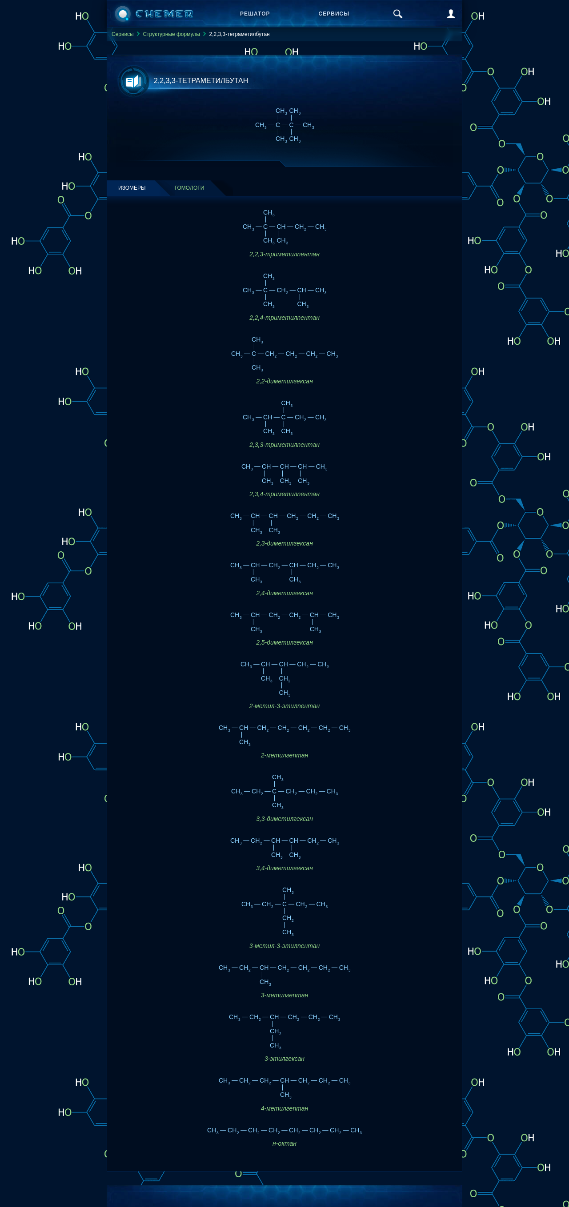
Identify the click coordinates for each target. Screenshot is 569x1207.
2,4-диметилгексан (284, 593)
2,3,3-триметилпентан (284, 444)
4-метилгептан (284, 1108)
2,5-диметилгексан (284, 642)
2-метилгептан (284, 755)
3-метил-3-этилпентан (284, 945)
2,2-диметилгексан (284, 381)
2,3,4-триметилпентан (284, 494)
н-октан (284, 1143)
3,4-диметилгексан (284, 868)
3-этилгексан (284, 1058)
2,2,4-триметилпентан (284, 317)
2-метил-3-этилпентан (284, 705)
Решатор (255, 14)
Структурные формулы (171, 34)
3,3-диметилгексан (284, 818)
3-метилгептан (284, 995)
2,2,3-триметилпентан (284, 254)
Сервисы (334, 14)
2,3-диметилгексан (284, 543)
